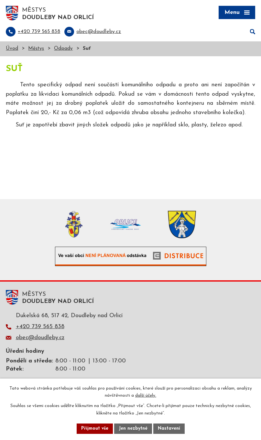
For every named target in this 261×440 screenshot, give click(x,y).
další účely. (145, 395)
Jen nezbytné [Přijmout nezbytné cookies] (133, 428)
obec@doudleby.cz (40, 338)
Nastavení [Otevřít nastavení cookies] (169, 428)
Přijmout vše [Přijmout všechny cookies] (94, 428)
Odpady (63, 48)
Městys (36, 48)
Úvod (12, 48)
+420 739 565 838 (40, 327)
